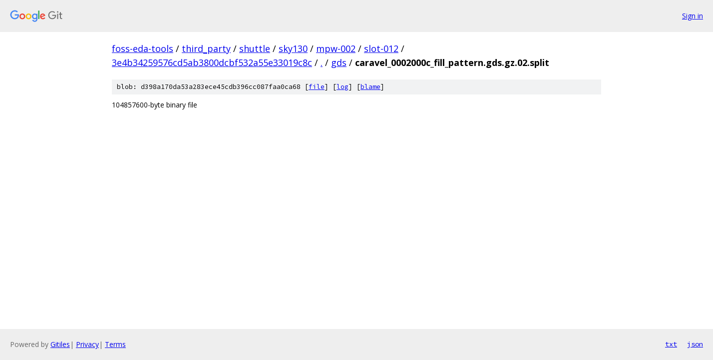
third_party (206, 48)
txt (671, 344)
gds (339, 62)
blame (370, 86)
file (317, 86)
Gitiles (60, 344)
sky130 (293, 48)
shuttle (254, 48)
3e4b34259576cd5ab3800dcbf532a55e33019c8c (212, 62)
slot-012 (381, 48)
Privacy (87, 344)
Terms (115, 344)
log (343, 86)
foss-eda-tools (142, 48)
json (695, 344)
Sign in (692, 15)
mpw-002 (336, 48)
